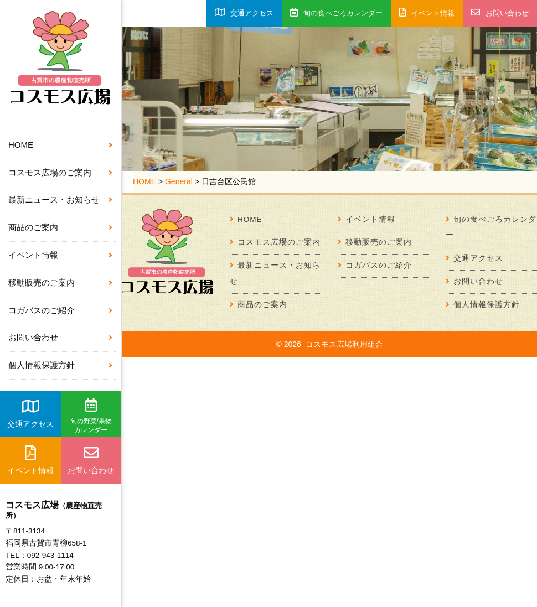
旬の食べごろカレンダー (336, 12)
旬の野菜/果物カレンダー (91, 416)
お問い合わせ (33, 337)
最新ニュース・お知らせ (54, 199)
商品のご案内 (33, 227)
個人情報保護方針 (41, 365)
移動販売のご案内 (41, 282)
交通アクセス (30, 413)
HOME (20, 144)
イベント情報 (33, 255)
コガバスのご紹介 (41, 310)
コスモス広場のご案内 (49, 172)
